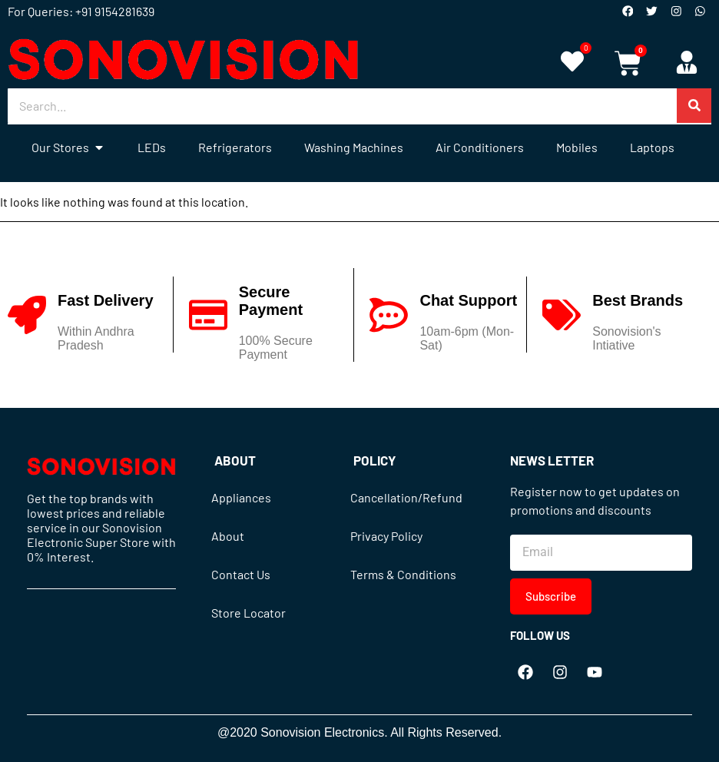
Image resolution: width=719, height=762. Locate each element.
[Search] (694, 105)
